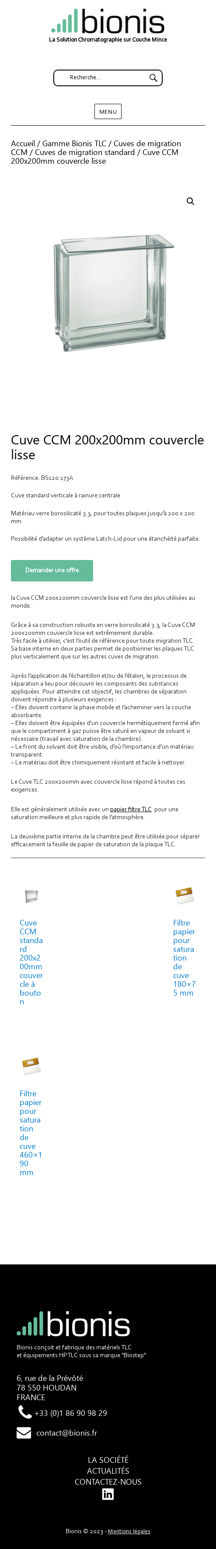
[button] (191, 201)
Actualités (108, 1470)
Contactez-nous (108, 1481)
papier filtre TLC (131, 809)
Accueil (23, 143)
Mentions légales (129, 1532)
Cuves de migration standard (85, 152)
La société (108, 1459)
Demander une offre (52, 570)
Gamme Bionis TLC (74, 143)
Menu (108, 111)
